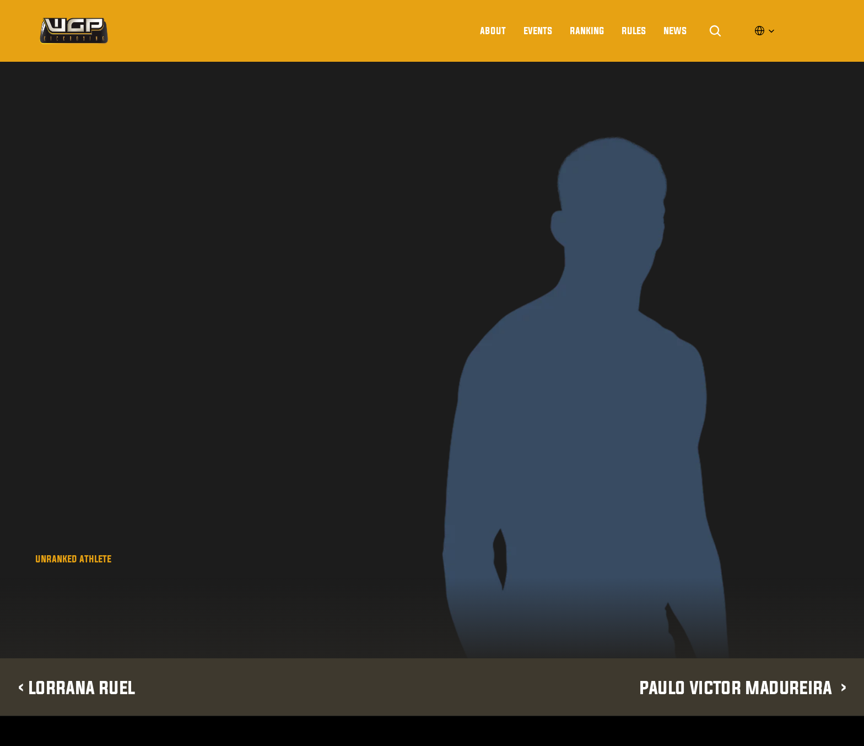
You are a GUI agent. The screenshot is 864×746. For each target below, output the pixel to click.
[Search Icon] (715, 31)
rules (634, 30)
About (493, 30)
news (675, 30)
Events (537, 30)
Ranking (587, 30)
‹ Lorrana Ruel (76, 687)
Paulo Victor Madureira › (743, 687)
